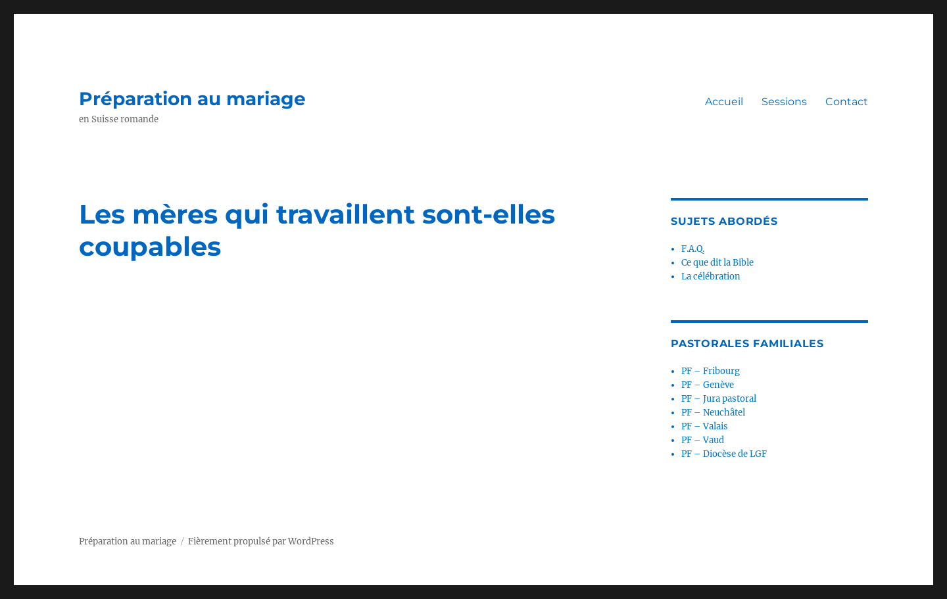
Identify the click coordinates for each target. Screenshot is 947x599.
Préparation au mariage (192, 98)
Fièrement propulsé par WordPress (261, 541)
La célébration (711, 276)
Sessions (784, 101)
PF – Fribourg (710, 371)
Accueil (724, 101)
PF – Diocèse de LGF (724, 454)
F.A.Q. (692, 248)
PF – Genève (707, 385)
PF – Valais (704, 426)
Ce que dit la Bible (717, 262)
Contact (846, 101)
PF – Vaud (702, 440)
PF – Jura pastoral (718, 398)
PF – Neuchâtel (713, 412)
